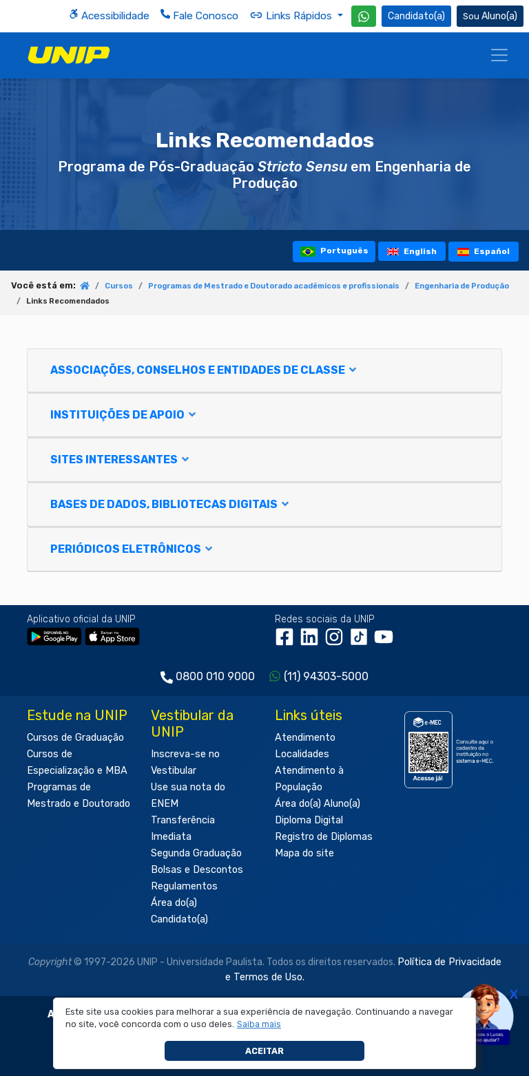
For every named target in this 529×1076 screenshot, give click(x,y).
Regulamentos (184, 886)
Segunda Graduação (196, 853)
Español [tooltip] (483, 251)
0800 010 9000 (215, 676)
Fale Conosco (199, 15)
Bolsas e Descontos (197, 870)
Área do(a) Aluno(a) (317, 804)
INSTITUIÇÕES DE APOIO (124, 414)
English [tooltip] (412, 251)
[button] (259, 1024)
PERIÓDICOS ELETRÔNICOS (132, 549)
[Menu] (499, 55)
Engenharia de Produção (462, 286)
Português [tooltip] (334, 251)
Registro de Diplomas (324, 837)
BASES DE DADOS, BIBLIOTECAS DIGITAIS (170, 504)
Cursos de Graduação (75, 737)
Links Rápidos (292, 15)
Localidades (302, 754)
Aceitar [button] (264, 1051)
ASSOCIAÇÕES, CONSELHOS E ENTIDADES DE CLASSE (204, 370)
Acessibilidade (109, 15)
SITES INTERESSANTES (120, 459)
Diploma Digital (309, 820)
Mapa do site (304, 853)
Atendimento (305, 737)
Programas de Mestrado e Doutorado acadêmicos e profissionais (274, 286)
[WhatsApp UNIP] (363, 16)
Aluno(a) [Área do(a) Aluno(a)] (490, 16)
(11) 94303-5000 (326, 676)
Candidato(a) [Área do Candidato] (416, 16)
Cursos (119, 286)
